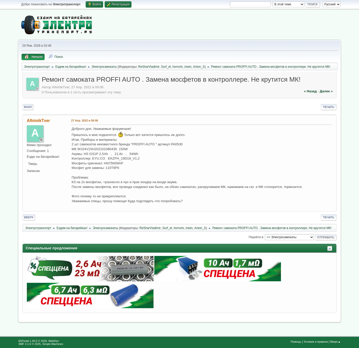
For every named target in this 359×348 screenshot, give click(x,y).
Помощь (296, 341)
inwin (187, 66)
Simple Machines (52, 343)
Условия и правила (316, 341)
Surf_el (166, 66)
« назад (310, 91)
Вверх (28, 217)
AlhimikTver (38, 120)
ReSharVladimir (148, 66)
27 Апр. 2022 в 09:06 (84, 120)
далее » (326, 91)
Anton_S (199, 66)
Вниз (28, 107)
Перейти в (256, 237)
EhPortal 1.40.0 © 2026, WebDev (38, 340)
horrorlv (178, 66)
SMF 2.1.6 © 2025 (29, 343)
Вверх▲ (335, 341)
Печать (328, 107)
